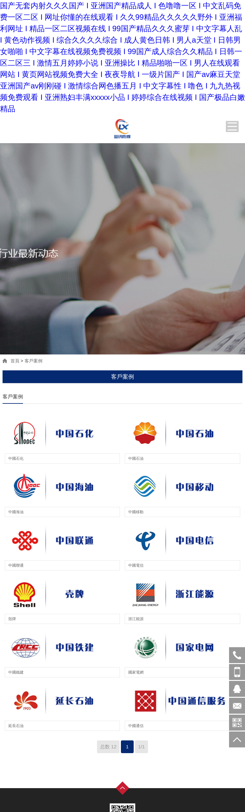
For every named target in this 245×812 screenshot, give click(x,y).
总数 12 (108, 746)
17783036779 (237, 672)
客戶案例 (33, 360)
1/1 (141, 746)
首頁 (15, 360)
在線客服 (237, 689)
